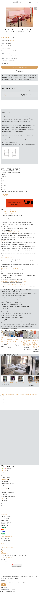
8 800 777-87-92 (5, 538)
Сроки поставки (5, 481)
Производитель (7, 40)
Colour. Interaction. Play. (9, 210)
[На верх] (3, 584)
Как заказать (4, 487)
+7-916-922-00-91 (7, 266)
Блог (2, 504)
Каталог (2, 2)
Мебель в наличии (5, 472)
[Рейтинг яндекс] (6, 565)
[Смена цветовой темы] (33, 2)
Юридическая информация (8, 496)
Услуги (3, 485)
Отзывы (3, 502)
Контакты (3, 506)
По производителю (6, 476)
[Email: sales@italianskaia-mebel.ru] (30, 2)
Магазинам (4, 490)
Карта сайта (4, 580)
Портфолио (4, 500)
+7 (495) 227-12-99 (6, 540)
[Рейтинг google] (16, 567)
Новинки (3, 474)
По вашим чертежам (6, 477)
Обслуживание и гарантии (7, 483)
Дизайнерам (4, 494)
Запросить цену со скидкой (19, 67)
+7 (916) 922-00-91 (6, 542)
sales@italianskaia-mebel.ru (8, 545)
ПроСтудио (12, 591)
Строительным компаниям (8, 492)
